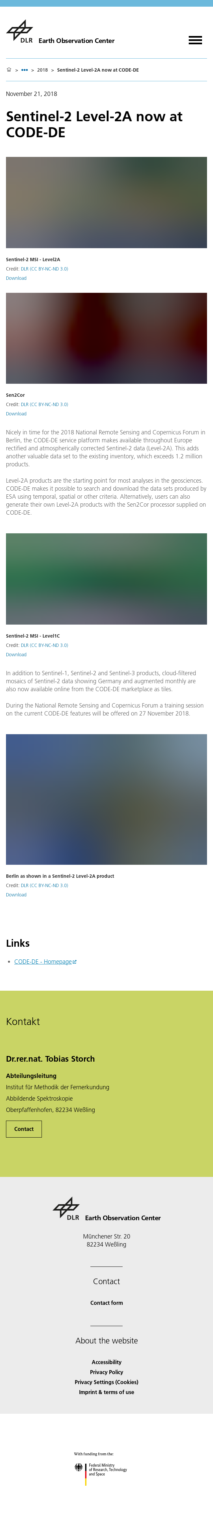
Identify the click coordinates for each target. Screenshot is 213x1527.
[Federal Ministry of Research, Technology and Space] (106, 1491)
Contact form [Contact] (106, 1302)
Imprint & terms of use (106, 1391)
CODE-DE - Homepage (43, 961)
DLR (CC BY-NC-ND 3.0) (44, 269)
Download (16, 278)
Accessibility (107, 1361)
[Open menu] (195, 37)
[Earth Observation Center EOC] (60, 31)
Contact (24, 1128)
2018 (42, 70)
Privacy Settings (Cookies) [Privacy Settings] (106, 1381)
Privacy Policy (106, 1371)
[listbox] (24, 70)
